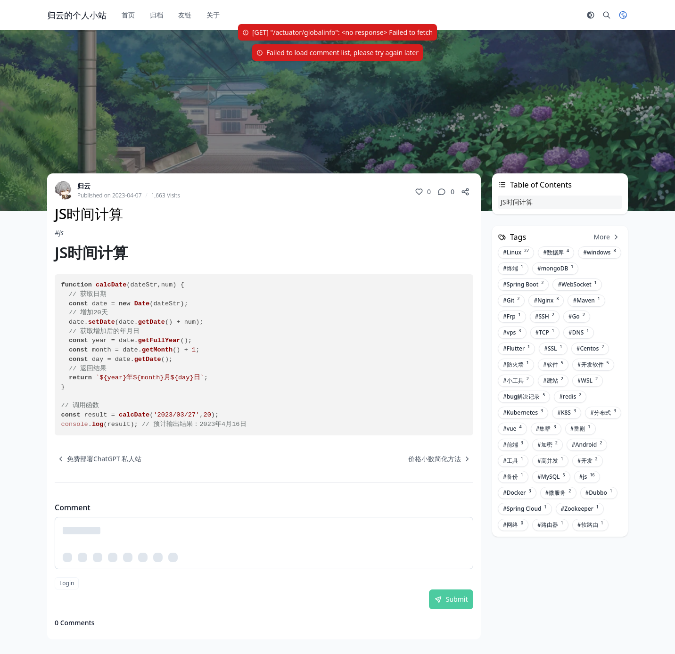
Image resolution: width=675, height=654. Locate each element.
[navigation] (98, 459)
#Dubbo (598, 492)
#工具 (513, 460)
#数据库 (556, 252)
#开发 (587, 460)
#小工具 (516, 380)
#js (59, 232)
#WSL (587, 380)
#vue (512, 428)
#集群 (546, 428)
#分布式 (603, 412)
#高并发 (550, 460)
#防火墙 (516, 364)
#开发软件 (593, 364)
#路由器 (550, 524)
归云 (84, 185)
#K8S (566, 412)
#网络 (513, 524)
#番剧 (580, 428)
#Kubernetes (523, 412)
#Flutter (516, 348)
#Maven (586, 300)
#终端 (513, 268)
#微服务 (558, 492)
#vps (512, 332)
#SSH (544, 316)
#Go (576, 316)
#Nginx (546, 300)
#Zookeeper (580, 508)
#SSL (553, 348)
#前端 (513, 444)
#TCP (544, 332)
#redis (570, 396)
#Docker (517, 492)
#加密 (547, 444)
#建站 (553, 380)
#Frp (512, 316)
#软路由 (590, 524)
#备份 (513, 476)
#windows (599, 252)
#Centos (590, 348)
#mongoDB (555, 268)
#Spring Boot (523, 284)
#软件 (553, 364)
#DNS (578, 332)
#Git (511, 300)
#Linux (516, 252)
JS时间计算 (517, 201)
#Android (587, 444)
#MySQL (551, 476)
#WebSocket (577, 284)
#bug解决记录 (524, 396)
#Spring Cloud (525, 508)
